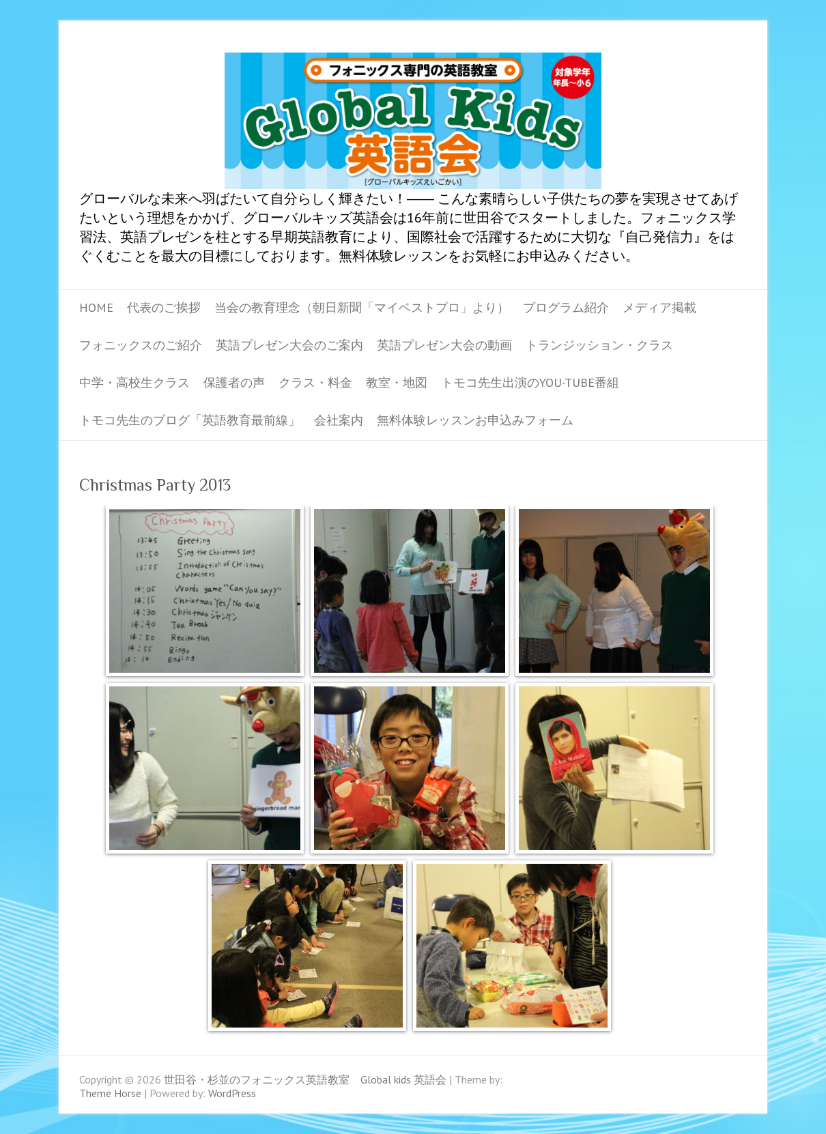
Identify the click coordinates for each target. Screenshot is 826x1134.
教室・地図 (396, 382)
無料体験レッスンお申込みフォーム (475, 420)
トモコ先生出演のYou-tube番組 (530, 382)
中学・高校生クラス (134, 382)
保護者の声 (234, 382)
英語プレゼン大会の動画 (444, 345)
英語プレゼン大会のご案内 (289, 345)
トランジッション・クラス (599, 345)
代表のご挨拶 (164, 307)
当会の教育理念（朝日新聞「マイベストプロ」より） (361, 307)
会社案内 (338, 420)
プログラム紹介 (566, 307)
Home (96, 307)
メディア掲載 (659, 307)
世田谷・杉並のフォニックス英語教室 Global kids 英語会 (413, 121)
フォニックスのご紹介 (140, 345)
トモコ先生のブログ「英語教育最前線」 (189, 420)
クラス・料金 (315, 382)
